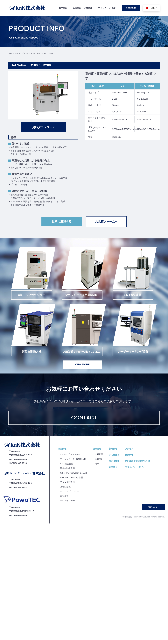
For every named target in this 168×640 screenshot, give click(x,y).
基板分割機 (65, 487)
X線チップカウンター (70, 454)
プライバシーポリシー (135, 467)
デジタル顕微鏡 (67, 482)
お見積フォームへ (106, 221)
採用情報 (129, 455)
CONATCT (153, 506)
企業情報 (97, 448)
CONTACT (131, 8)
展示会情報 (114, 461)
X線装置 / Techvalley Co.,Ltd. (73, 473)
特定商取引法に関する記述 (137, 461)
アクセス (102, 8)
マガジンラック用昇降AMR (73, 459)
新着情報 (77, 8)
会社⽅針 (99, 459)
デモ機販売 (114, 455)
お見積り (113, 8)
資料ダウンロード (43, 127)
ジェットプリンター (69, 491)
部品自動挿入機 (67, 468)
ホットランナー (67, 500)
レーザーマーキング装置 (71, 477)
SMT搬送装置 (66, 463)
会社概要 (99, 454)
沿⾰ (97, 463)
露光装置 (64, 496)
